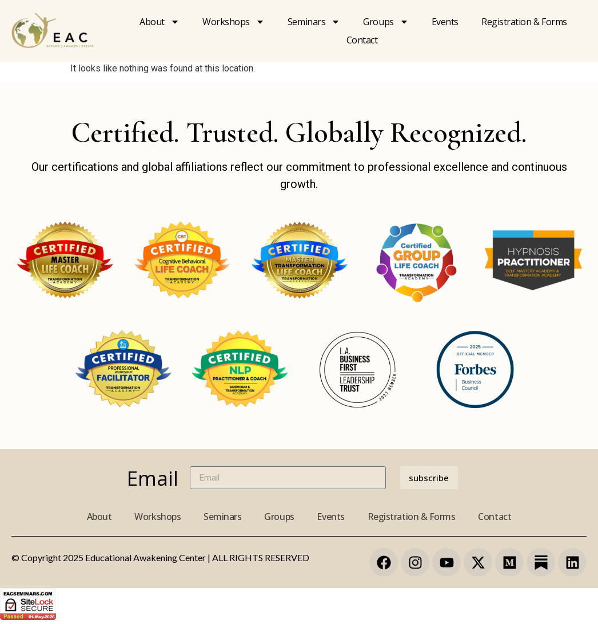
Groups (385, 22)
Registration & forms (524, 21)
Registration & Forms (412, 516)
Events (445, 21)
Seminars (314, 22)
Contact (362, 40)
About (159, 22)
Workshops (233, 22)
